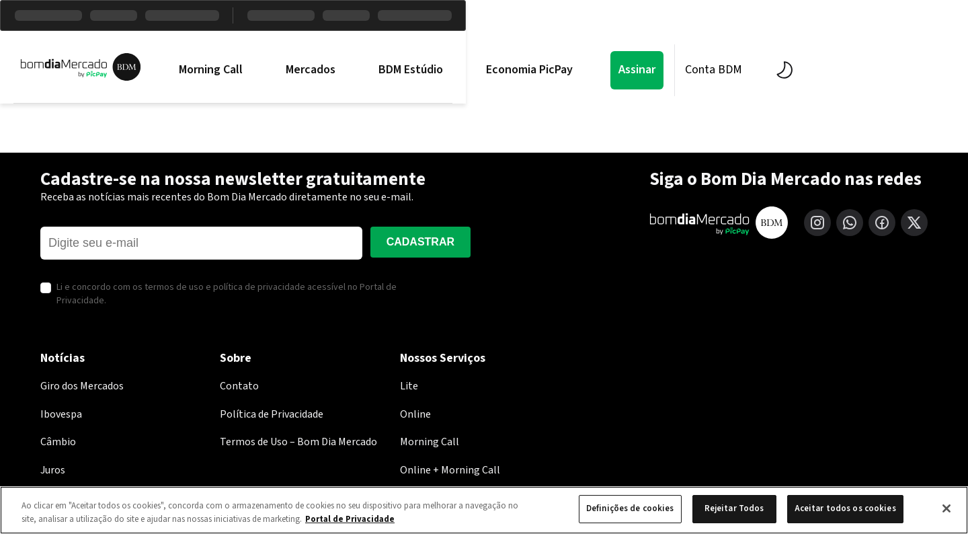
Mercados (395, 70)
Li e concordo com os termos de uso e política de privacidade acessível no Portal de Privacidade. (226, 294)
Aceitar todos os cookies (845, 508)
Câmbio (58, 441)
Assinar (721, 69)
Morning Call (295, 70)
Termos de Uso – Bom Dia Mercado (298, 441)
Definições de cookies (630, 508)
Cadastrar (420, 241)
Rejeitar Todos (734, 508)
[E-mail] (201, 243)
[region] (484, 510)
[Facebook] (882, 222)
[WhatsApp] (849, 222)
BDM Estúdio (495, 70)
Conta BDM (798, 69)
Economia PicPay (614, 70)
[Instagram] (817, 222)
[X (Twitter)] (914, 222)
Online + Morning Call (450, 470)
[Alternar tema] (866, 70)
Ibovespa (61, 414)
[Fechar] (946, 508)
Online (415, 414)
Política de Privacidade (271, 414)
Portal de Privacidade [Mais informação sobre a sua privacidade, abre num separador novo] (350, 519)
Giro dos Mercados (82, 386)
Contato (239, 386)
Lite (409, 386)
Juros (52, 470)
